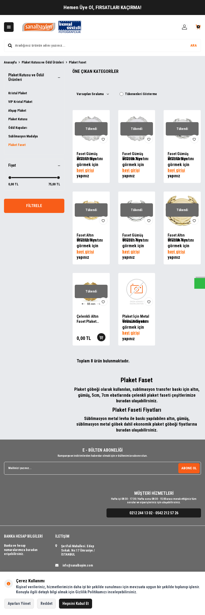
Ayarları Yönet (19, 603)
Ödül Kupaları (17, 128)
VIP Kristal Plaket (20, 102)
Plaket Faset (17, 145)
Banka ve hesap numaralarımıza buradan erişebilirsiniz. (20, 550)
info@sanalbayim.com (77, 565)
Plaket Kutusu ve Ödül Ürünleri (43, 62)
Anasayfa (10, 62)
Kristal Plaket (17, 93)
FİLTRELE (34, 206)
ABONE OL (189, 468)
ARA (193, 45)
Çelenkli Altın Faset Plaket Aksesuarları (87, 319)
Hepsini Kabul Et (75, 603)
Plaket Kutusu (17, 119)
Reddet (46, 603)
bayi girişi (85, 170)
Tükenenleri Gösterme (138, 94)
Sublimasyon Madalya (23, 136)
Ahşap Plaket (17, 110)
